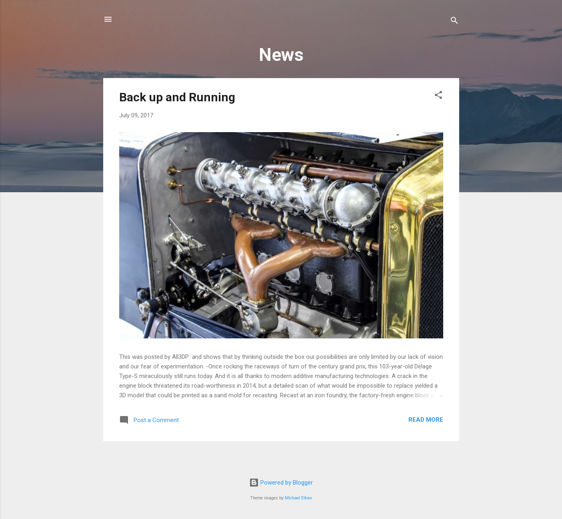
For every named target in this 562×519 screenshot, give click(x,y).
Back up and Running (177, 97)
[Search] (454, 22)
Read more (425, 419)
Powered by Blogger (281, 482)
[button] (438, 96)
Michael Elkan (298, 498)
